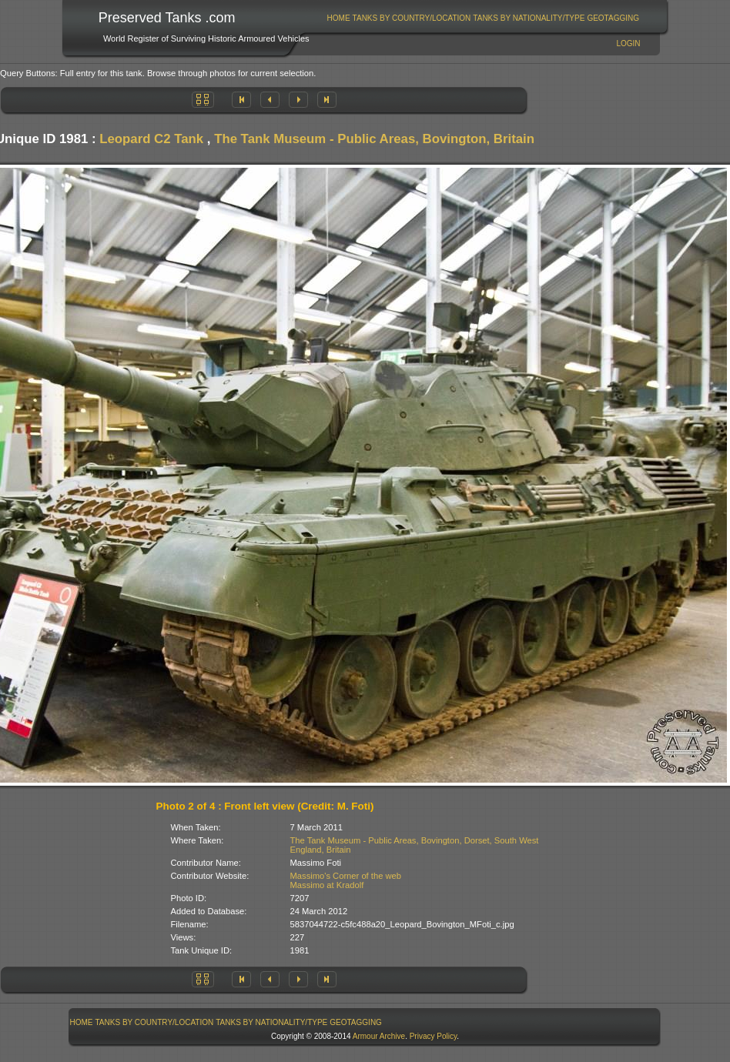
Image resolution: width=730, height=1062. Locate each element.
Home (338, 18)
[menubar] (483, 18)
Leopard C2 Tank (151, 139)
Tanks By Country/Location (412, 18)
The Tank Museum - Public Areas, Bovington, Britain (374, 139)
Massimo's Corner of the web (346, 875)
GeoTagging (613, 18)
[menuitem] (338, 18)
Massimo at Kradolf (327, 885)
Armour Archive (379, 1036)
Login (628, 43)
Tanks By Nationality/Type (528, 18)
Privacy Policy (433, 1036)
